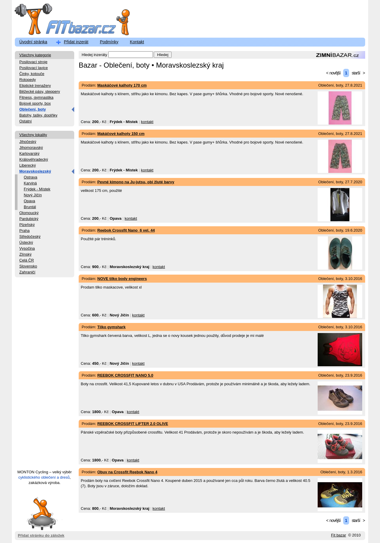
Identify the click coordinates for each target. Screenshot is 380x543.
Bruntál (30, 207)
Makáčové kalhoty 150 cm (121, 133)
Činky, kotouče (31, 73)
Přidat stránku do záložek (41, 513)
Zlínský (25, 254)
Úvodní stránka (33, 41)
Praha (24, 230)
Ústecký (26, 242)
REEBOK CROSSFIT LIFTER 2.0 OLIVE (132, 423)
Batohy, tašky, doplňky (38, 115)
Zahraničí (27, 272)
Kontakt (137, 41)
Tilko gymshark (111, 327)
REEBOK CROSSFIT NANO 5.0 (125, 375)
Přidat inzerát (76, 41)
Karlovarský (29, 153)
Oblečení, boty (32, 109)
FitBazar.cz (67, 20)
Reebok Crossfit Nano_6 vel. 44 (126, 230)
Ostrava (30, 177)
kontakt (147, 122)
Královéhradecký (33, 159)
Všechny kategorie (35, 55)
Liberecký (27, 165)
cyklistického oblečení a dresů (44, 477)
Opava (29, 201)
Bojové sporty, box (35, 103)
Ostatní (25, 121)
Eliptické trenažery (35, 85)
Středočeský (30, 236)
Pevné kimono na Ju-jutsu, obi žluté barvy (135, 182)
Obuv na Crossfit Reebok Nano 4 (127, 472)
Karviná (30, 183)
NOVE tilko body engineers (122, 278)
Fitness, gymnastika (36, 97)
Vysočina (27, 248)
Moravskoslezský (35, 171)
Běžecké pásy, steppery (39, 91)
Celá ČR (26, 260)
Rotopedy (27, 79)
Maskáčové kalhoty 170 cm (122, 85)
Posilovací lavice (33, 68)
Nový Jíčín (33, 195)
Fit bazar (338, 535)
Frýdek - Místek (37, 189)
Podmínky (109, 41)
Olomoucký (29, 213)
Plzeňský (27, 224)
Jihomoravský (31, 147)
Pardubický (28, 218)
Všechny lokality (33, 135)
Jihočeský (27, 141)
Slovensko (28, 266)
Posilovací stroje (33, 62)
